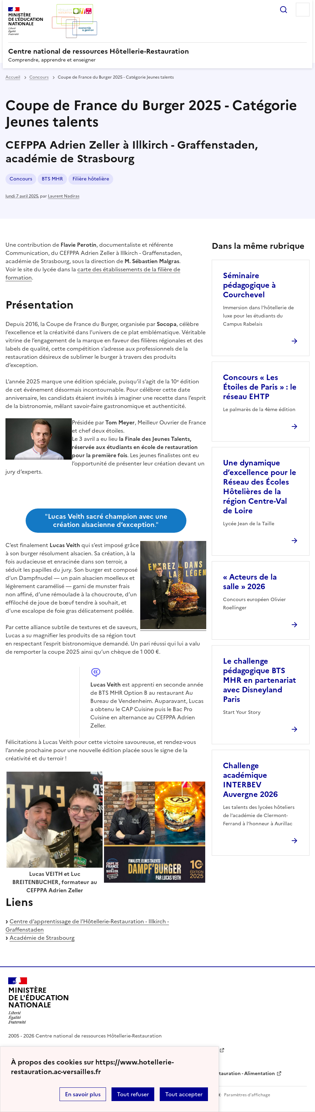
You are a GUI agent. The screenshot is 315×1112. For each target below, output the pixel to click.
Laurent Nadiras (63, 196)
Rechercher (283, 9)
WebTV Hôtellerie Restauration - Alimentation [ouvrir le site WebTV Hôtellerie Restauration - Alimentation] (221, 1073)
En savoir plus (83, 1094)
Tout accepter (183, 1094)
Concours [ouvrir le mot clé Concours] (21, 178)
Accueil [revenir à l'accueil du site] (12, 77)
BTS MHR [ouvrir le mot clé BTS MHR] (52, 178)
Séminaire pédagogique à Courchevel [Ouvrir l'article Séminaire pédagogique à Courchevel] (249, 285)
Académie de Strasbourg (42, 938)
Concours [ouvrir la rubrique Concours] (39, 77)
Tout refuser (133, 1094)
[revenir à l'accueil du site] (157, 51)
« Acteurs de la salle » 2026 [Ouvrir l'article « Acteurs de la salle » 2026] (250, 581)
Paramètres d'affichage (247, 1095)
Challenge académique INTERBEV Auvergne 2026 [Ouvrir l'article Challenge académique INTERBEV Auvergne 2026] (250, 780)
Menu (303, 9)
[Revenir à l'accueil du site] (38, 1000)
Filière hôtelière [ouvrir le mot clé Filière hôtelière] (91, 178)
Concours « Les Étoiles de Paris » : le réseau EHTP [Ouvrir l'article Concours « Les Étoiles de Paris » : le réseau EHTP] (260, 387)
